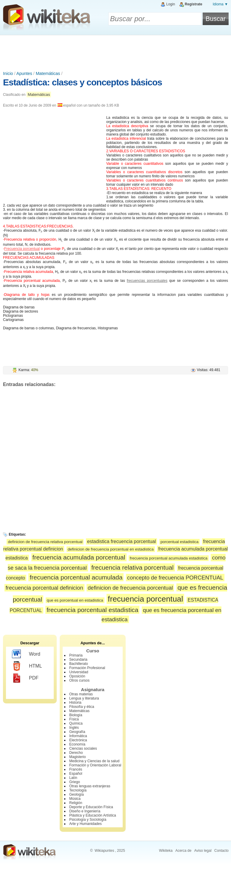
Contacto (221, 851)
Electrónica (78, 740)
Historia (75, 702)
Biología (75, 715)
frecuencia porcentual (145, 598)
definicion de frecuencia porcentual (130, 588)
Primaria (76, 655)
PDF (25, 678)
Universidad (78, 672)
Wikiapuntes (104, 851)
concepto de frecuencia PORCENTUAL (175, 577)
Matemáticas (48, 73)
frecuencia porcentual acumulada (76, 577)
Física (74, 719)
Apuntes (24, 73)
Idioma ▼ (220, 4)
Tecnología (78, 790)
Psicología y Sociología (87, 819)
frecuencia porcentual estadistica (92, 609)
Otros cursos (79, 680)
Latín (73, 778)
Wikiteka (166, 851)
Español (75, 773)
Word (26, 654)
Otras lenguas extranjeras (89, 786)
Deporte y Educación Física (91, 807)
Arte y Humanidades (85, 824)
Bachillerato (78, 664)
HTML (27, 666)
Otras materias (81, 694)
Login (170, 4)
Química (76, 723)
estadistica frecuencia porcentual (121, 541)
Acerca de (183, 851)
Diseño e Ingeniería (84, 811)
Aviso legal (203, 851)
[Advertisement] (115, 52)
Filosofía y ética (81, 707)
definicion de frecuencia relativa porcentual (45, 541)
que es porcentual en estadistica (75, 600)
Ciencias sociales (83, 748)
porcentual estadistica (180, 541)
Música (75, 799)
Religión (75, 803)
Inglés (74, 727)
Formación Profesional (87, 668)
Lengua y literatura (84, 698)
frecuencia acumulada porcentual (79, 557)
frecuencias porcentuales (147, 281)
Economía (77, 744)
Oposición (77, 676)
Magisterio (77, 757)
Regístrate (193, 4)
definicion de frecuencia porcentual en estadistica (111, 549)
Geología (76, 794)
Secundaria (78, 659)
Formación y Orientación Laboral (95, 765)
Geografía (77, 732)
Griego (74, 782)
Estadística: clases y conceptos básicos (82, 82)
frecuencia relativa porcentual (132, 567)
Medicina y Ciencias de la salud (94, 761)
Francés (75, 769)
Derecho (76, 753)
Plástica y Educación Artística (92, 815)
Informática (78, 736)
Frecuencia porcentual (22, 249)
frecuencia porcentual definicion (44, 588)
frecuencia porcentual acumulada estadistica (168, 558)
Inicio (8, 73)
